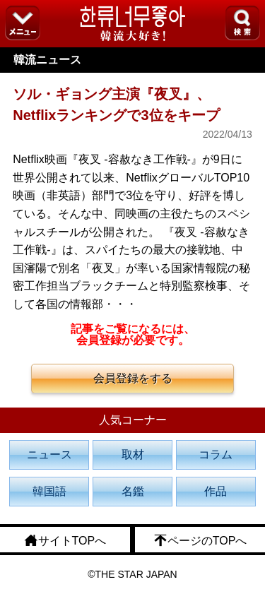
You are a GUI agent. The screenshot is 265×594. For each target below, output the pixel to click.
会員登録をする (132, 378)
